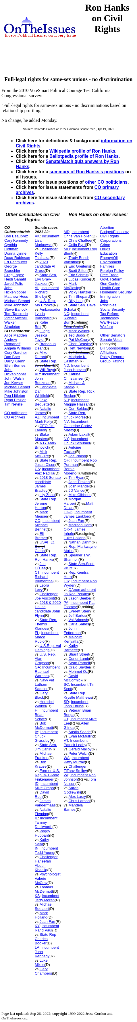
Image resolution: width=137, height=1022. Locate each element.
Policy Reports (112, 357)
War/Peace (109, 322)
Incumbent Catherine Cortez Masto (78, 425)
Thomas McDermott (44, 889)
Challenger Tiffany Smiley (75, 768)
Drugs (105, 249)
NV (66, 421)
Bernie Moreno (70, 471)
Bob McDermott (44, 725)
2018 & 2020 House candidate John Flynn (48, 609)
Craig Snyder (79, 667)
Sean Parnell (79, 663)
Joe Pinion (77, 456)
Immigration (110, 296)
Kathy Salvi (42, 841)
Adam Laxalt (78, 434)
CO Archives (14, 417)
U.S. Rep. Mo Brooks (45, 303)
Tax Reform (109, 314)
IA (36, 732)
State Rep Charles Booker (45, 938)
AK (37, 236)
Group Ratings (112, 361)
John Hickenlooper (15, 290)
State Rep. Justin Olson (46, 462)
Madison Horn (80, 525)
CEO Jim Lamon (45, 428)
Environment (110, 262)
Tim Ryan (76, 477)
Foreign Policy (112, 270)
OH (67, 460)
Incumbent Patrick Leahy (76, 742)
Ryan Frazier (15, 400)
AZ (37, 417)
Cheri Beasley (80, 344)
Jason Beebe (79, 598)
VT (66, 740)
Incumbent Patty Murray (76, 760)
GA (37, 667)
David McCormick (73, 678)
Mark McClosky (72, 285)
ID (36, 783)
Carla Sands (78, 624)
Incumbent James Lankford (78, 514)
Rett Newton (78, 348)
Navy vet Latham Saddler (44, 684)
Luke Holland (75, 538)
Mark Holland (41, 915)
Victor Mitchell (16, 318)
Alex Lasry (77, 796)
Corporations (110, 240)
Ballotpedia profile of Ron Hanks (84, 156)
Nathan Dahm (79, 542)
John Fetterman (72, 630)
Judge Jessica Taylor (42, 335)
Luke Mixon (41, 962)
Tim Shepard (79, 296)
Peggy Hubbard (42, 833)
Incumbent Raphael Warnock (47, 671)
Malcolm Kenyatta (73, 639)
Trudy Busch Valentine (76, 260)
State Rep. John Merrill (46, 363)
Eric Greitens (79, 266)
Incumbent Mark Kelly (47, 419)
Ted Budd (76, 335)
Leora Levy (42, 587)
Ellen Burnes (15, 365)
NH (66, 400)
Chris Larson (79, 801)
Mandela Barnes (73, 807)
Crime (105, 245)
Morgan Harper (72, 501)
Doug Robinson (17, 258)
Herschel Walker (44, 704)
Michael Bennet (17, 301)
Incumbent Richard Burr (76, 318)
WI (66, 775)
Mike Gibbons (79, 495)
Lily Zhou (47, 495)
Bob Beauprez (16, 236)
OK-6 (68, 512)
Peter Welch (78, 753)
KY (37, 926)
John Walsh (14, 378)
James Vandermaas (45, 803)
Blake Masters (42, 436)
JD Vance (76, 490)
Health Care (110, 288)
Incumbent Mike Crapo (46, 785)
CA (37, 469)
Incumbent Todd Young (46, 850)
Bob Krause (41, 764)
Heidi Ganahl (15, 279)
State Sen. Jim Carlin (46, 747)
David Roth (42, 794)
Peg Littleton (14, 395)
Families (107, 266)
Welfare (106, 326)
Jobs (104, 301)
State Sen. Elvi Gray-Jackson (46, 279)
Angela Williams (17, 348)
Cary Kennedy (16, 240)
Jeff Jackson (78, 352)
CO (37, 520)
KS (37, 896)
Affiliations (108, 352)
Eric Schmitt (78, 275)
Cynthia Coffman (11, 247)
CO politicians (15, 413)
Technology (109, 318)
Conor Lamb (78, 658)
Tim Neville (13, 404)
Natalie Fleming (43, 811)
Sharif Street (78, 654)
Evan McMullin (80, 736)
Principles (108, 305)
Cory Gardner (15, 352)
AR (37, 374)
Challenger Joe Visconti (46, 596)
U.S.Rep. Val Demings (48, 647)
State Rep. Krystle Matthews (78, 695)
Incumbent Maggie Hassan (77, 402)
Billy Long (76, 301)
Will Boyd (47, 370)
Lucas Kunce (79, 279)
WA (67, 758)
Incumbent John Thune (76, 704)
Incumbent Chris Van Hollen (78, 234)
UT (66, 719)
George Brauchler (12, 268)
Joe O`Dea (40, 566)
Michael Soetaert (43, 906)
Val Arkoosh (78, 620)
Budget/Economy (114, 232)
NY (66, 439)
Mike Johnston (16, 305)
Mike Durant (41, 354)
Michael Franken (43, 755)
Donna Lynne (15, 253)
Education (108, 253)
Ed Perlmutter (15, 262)
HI (36, 710)
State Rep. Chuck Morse (75, 415)
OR (67, 581)
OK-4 (68, 529)
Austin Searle (79, 732)
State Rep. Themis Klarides (46, 624)
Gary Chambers (43, 971)
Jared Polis (13, 283)
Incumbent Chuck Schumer (77, 441)
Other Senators (113, 335)
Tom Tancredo (16, 314)
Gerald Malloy (79, 749)
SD (66, 702)
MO (67, 249)
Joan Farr (48, 921)
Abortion (107, 227)
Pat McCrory (78, 339)
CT (37, 572)
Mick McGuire (42, 453)
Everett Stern (79, 611)
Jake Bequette (42, 402)
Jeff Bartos (77, 615)
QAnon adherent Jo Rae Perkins (80, 591)
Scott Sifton (77, 270)
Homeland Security (116, 292)
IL (36, 818)
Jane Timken (79, 482)
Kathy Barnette (71, 647)
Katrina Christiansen (74, 376)
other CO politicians (106, 182)
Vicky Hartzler (79, 292)
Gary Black (41, 695)
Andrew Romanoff (12, 341)
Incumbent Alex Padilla (47, 471)
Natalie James (43, 410)
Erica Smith (73, 326)
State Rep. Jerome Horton (46, 503)
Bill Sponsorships (114, 348)
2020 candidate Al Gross (45, 266)
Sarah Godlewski (72, 790)
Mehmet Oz (78, 671)
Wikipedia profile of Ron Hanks (82, 151)
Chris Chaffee (79, 240)
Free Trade (109, 275)
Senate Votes (111, 339)
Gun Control (110, 283)
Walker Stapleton (12, 324)
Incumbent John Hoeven (76, 367)
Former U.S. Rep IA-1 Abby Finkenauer (47, 775)
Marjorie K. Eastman (75, 359)
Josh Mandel (79, 486)
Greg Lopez (14, 275)
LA (37, 947)
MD (67, 232)
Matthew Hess (16, 296)
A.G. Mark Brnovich (45, 445)
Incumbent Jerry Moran (47, 898)
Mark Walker (78, 331)
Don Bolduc (78, 408)
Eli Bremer (41, 535)
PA (66, 602)
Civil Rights (109, 236)
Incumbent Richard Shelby (47, 292)
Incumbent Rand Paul (47, 928)
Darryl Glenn (14, 361)
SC (66, 684)
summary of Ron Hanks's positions (86, 171)
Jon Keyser (13, 383)
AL (37, 288)
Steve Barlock (15, 309)
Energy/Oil (109, 258)
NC (66, 314)
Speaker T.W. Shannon (77, 557)
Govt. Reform (111, 279)
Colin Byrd (77, 245)
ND (66, 365)
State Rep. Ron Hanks (46, 557)
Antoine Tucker (72, 449)
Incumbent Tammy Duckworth (46, 822)
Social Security (112, 309)
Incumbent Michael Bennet (47, 524)
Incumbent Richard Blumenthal (47, 576)
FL (37, 633)
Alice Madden (15, 335)
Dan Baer (12, 357)
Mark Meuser (41, 514)
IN (36, 848)
